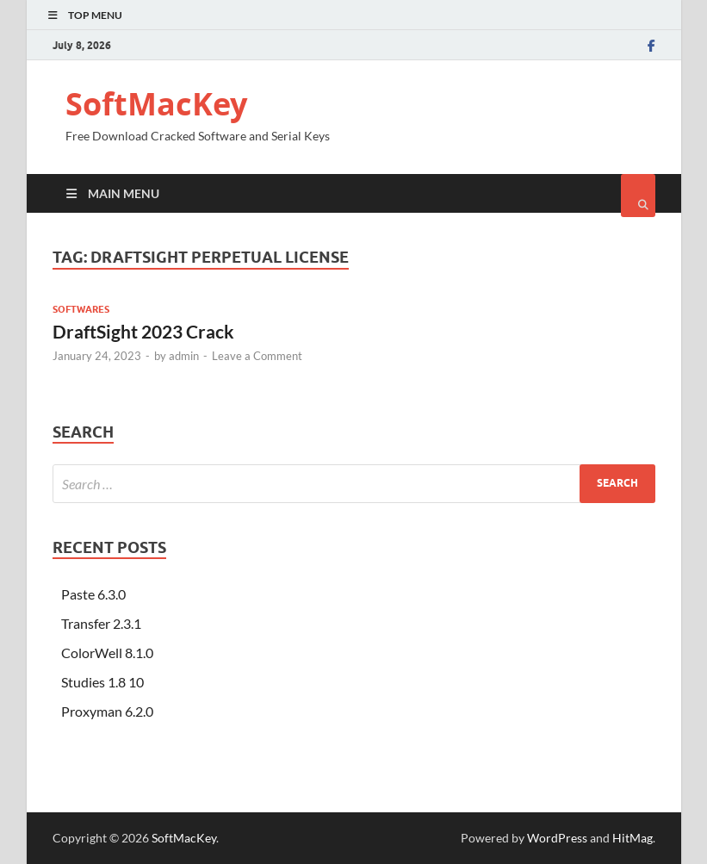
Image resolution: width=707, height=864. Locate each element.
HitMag (632, 837)
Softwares (81, 309)
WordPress (557, 837)
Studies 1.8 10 (102, 682)
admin (184, 356)
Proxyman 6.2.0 (107, 711)
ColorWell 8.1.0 (107, 652)
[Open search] (638, 195)
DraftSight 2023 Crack (143, 331)
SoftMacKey (156, 104)
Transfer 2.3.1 (101, 623)
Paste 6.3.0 (93, 594)
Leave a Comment (257, 356)
